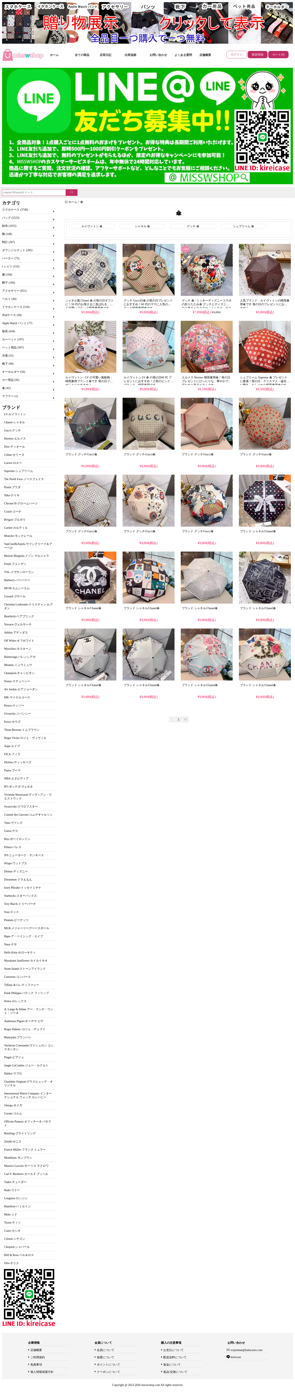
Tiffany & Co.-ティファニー (21, 985)
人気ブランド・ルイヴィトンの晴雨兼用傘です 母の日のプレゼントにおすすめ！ (264, 304)
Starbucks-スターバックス (20, 895)
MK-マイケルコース (17, 697)
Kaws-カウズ (12, 721)
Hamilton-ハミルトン (17, 1206)
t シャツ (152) (10, 266)
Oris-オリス (11, 1263)
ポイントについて (108, 1364)
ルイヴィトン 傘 (92, 226)
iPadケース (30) (12, 315)
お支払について (173, 1350)
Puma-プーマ (12, 770)
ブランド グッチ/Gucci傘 (81, 454)
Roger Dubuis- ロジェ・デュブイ (24, 1029)
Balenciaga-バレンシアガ (20, 656)
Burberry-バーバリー (17, 580)
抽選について (105, 1357)
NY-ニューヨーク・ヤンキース (24, 855)
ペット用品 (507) (13, 347)
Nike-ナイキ (12, 495)
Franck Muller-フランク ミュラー (25, 1149)
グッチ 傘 (193, 226)
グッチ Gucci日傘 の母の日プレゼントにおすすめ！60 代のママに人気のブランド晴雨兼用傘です (148, 304)
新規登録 (257, 54)
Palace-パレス (12, 847)
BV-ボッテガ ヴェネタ (18, 786)
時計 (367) (8, 242)
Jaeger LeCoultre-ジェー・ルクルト (26, 1065)
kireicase (235, 1357)
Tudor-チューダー (15, 1182)
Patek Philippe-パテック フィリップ (26, 993)
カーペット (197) (13, 339)
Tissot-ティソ (12, 1222)
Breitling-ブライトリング (20, 1133)
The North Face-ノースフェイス (24, 479)
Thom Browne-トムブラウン (21, 729)
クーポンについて (108, 1371)
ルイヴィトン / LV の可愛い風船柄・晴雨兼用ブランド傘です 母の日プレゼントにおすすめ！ (89, 381)
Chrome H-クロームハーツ (21, 503)
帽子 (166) (8, 282)
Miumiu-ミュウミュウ (18, 665)
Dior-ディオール (14, 446)
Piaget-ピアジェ (14, 1057)
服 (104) (7, 274)
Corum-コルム (13, 1113)
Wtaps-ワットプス (15, 863)
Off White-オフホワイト (19, 640)
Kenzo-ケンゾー (14, 705)
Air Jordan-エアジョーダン (21, 689)
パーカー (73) (10, 258)
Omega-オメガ (13, 1105)
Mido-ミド (10, 1214)
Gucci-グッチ (12, 430)
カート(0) (278, 54)
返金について (172, 1364)
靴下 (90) (8, 363)
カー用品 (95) (10, 380)
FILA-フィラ (12, 754)
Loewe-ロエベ (13, 462)
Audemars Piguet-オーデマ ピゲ (23, 1021)
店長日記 (105, 55)
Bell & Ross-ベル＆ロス (19, 1255)
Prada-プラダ (12, 487)
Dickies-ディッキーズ (17, 762)
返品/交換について (175, 1371)
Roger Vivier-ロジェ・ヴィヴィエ (25, 738)
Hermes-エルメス (15, 438)
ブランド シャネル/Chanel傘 (258, 531)
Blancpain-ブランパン (17, 1037)
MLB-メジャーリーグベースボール (26, 928)
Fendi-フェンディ (15, 564)
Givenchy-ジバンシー (17, 713)
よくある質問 (183, 55)
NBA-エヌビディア (16, 778)
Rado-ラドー (12, 1190)
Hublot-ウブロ (13, 1073)
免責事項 (36, 1364)
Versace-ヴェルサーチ (18, 624)
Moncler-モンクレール (18, 535)
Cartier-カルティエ (16, 527)
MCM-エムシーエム (17, 588)
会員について (105, 1350)
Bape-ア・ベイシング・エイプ (23, 936)
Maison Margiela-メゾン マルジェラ (26, 555)
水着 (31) (8, 355)
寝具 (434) (8, 331)
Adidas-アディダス (16, 632)
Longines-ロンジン (16, 1198)
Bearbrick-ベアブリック (19, 616)
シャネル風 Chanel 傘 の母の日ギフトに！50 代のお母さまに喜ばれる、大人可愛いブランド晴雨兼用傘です (89, 304)
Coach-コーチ (12, 511)
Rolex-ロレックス (15, 1001)
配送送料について (175, 1357)
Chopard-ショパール (17, 1247)
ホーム (54, 55)
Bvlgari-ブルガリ (15, 519)
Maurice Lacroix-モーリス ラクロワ (26, 1165)
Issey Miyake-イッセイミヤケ (22, 887)
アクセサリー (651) (14, 290)
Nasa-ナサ (10, 944)
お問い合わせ (158, 55)
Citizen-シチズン (14, 1238)
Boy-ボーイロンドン (17, 839)
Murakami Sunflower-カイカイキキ (26, 960)
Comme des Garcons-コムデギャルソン (28, 814)
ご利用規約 (37, 1357)
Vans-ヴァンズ (13, 822)
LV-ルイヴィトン (15, 414)
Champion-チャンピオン (19, 673)
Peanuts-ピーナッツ (16, 920)
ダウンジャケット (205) (17, 250)
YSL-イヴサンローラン (19, 572)
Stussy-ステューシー (17, 681)
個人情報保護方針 (42, 1371)
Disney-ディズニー (16, 871)
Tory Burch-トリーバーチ (20, 903)
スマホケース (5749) (15, 209)
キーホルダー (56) (13, 371)
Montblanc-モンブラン (18, 1157)
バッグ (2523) (10, 217)
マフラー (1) (10, 396)
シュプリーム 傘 (243, 226)
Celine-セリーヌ (14, 454)
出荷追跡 (130, 55)
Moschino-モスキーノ (17, 648)
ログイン (236, 54)
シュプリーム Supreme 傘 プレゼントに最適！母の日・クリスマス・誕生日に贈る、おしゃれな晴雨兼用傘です (264, 381)
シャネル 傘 (142, 226)
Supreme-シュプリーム (18, 471)
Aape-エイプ (12, 746)
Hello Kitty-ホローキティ (20, 952)
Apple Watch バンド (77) (17, 323)
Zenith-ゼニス (12, 1141)
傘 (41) (6, 388)
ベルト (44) (9, 298)
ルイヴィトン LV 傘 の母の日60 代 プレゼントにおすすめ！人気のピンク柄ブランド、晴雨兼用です (148, 381)
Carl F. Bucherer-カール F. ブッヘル (26, 1174)
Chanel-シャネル (14, 422)
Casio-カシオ (12, 1230)
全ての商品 (82, 55)
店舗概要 (205, 55)
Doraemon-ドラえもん (18, 879)
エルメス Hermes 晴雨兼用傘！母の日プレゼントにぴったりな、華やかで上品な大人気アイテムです (206, 381)
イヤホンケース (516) (16, 307)
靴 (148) (7, 234)
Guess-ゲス (11, 830)
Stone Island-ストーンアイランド (25, 968)
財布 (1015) (9, 225)
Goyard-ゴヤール (15, 596)
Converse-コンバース (17, 976)
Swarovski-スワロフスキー (21, 806)
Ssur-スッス (11, 912)
